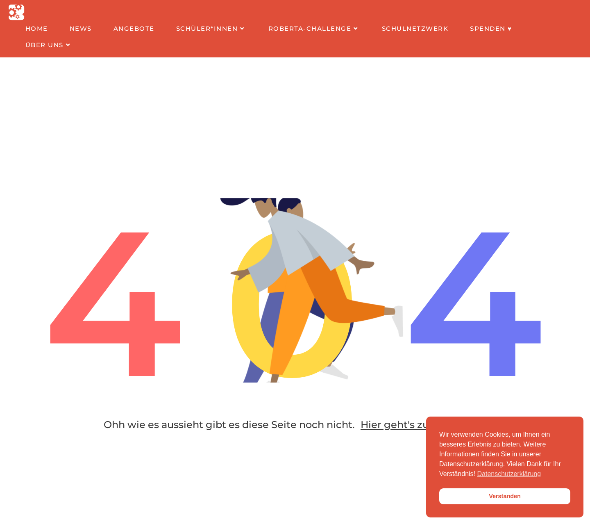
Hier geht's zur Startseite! (423, 425)
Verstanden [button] (505, 496)
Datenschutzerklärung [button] (509, 473)
